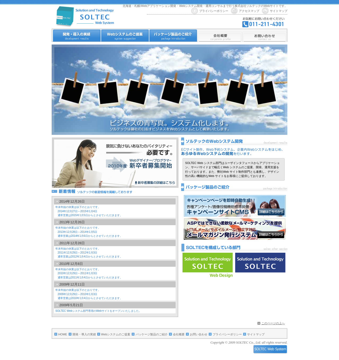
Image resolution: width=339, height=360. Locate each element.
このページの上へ (273, 323)
